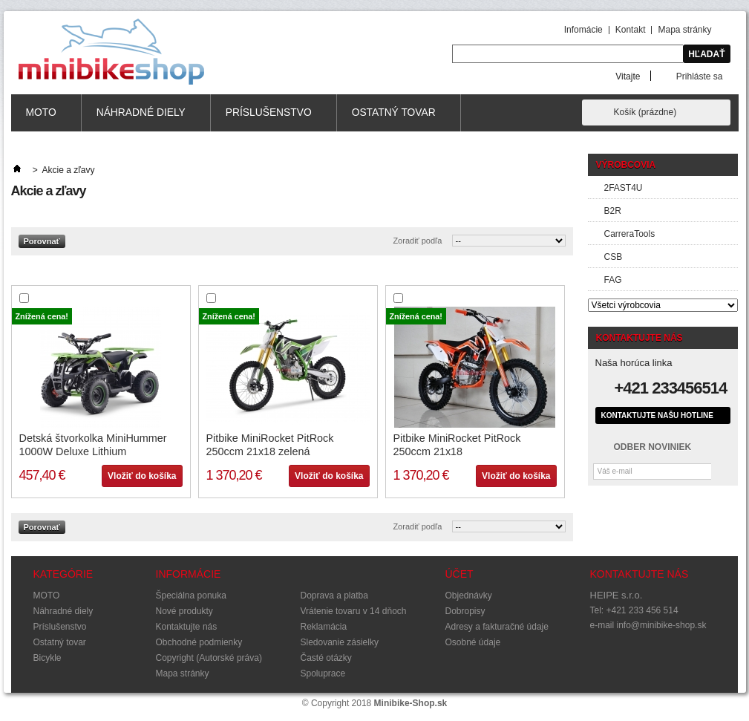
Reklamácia (324, 627)
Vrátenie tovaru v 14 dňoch (354, 611)
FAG (613, 280)
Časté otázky (326, 658)
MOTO (41, 119)
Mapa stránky (684, 30)
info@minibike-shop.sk (662, 625)
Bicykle (47, 658)
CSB (613, 257)
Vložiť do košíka (142, 476)
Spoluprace (323, 673)
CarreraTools (629, 234)
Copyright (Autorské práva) (209, 658)
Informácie (188, 574)
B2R (612, 211)
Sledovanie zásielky (340, 642)
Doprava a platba (334, 595)
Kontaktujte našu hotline (657, 415)
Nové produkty (184, 611)
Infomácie (583, 30)
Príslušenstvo (269, 119)
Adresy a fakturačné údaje (497, 627)
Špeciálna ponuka (191, 595)
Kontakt (630, 30)
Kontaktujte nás (186, 627)
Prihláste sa (699, 76)
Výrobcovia (626, 165)
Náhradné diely (141, 119)
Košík (645, 112)
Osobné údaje (473, 642)
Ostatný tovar (394, 119)
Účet (459, 574)
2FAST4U (623, 188)
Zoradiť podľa (417, 240)
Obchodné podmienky (199, 642)
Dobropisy (465, 611)
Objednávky (468, 595)
